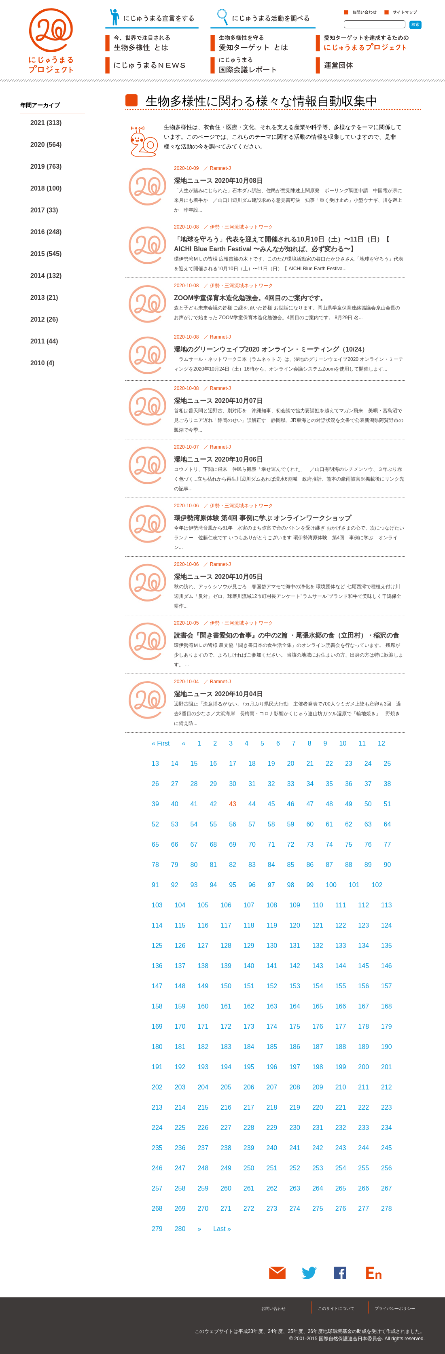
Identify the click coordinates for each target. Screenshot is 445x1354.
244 (363, 1147)
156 (363, 986)
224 (157, 1127)
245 (386, 1147)
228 (249, 1127)
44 (252, 804)
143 (317, 965)
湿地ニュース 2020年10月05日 (218, 576)
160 (202, 1006)
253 (317, 1168)
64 (387, 824)
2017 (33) (44, 210)
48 (329, 804)
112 (363, 905)
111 (340, 905)
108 (272, 905)
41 (194, 804)
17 (232, 763)
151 (249, 986)
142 (294, 965)
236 (180, 1147)
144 (340, 965)
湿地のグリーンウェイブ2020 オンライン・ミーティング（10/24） (271, 349)
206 (249, 1087)
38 (387, 783)
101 (354, 884)
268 (157, 1208)
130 (272, 945)
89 (368, 864)
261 (249, 1188)
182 (202, 1046)
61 (329, 824)
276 (340, 1208)
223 (386, 1107)
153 (294, 986)
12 (381, 743)
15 (194, 763)
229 (272, 1127)
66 (174, 844)
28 (194, 783)
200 (363, 1067)
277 (363, 1208)
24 (368, 763)
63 (368, 824)
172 (225, 1026)
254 (340, 1168)
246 (157, 1168)
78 (155, 864)
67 (194, 844)
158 (157, 1006)
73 (310, 844)
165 (317, 1006)
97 (271, 884)
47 (310, 804)
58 (271, 824)
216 (225, 1107)
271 (225, 1208)
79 (174, 864)
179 (386, 1026)
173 (249, 1026)
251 (272, 1168)
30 (232, 783)
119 (272, 925)
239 (249, 1147)
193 (202, 1067)
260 (225, 1188)
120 (294, 925)
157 (386, 986)
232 (340, 1127)
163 (272, 1006)
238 (225, 1147)
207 (272, 1087)
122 (340, 925)
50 (368, 804)
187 (317, 1046)
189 (363, 1046)
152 (272, 986)
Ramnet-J (220, 168)
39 (155, 804)
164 (294, 1006)
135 (386, 945)
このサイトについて (336, 1308)
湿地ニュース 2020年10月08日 (218, 180)
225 (180, 1127)
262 (272, 1188)
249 (225, 1168)
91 (155, 884)
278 (386, 1208)
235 (157, 1147)
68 (213, 844)
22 (329, 763)
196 (272, 1067)
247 (180, 1168)
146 (386, 965)
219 (294, 1107)
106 (225, 905)
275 (317, 1208)
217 (249, 1107)
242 (317, 1147)
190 (386, 1046)
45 (271, 804)
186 (294, 1046)
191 (157, 1067)
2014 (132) (45, 275)
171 (202, 1026)
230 (294, 1127)
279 (157, 1228)
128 (225, 945)
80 (194, 864)
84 (271, 864)
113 (386, 905)
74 (329, 844)
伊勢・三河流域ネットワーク (241, 227)
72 (291, 844)
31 (252, 783)
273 (272, 1208)
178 (363, 1026)
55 (213, 824)
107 (249, 905)
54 (194, 824)
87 (329, 864)
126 (180, 945)
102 (377, 884)
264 (317, 1188)
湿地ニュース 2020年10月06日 (218, 459)
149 (202, 986)
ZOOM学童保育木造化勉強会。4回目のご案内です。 (250, 298)
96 (252, 884)
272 (249, 1208)
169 (157, 1026)
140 (249, 965)
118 (249, 925)
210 (340, 1087)
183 (225, 1046)
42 (213, 804)
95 (232, 884)
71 (271, 844)
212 (386, 1087)
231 (317, 1127)
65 (155, 844)
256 (386, 1168)
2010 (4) (42, 363)
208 (294, 1087)
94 (213, 884)
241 (294, 1147)
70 (252, 844)
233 (363, 1127)
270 (202, 1208)
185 (272, 1046)
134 (363, 945)
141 (272, 965)
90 (387, 864)
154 (317, 986)
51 (387, 804)
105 (202, 905)
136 (157, 965)
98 (291, 884)
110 (317, 905)
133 (340, 945)
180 (157, 1046)
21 (310, 763)
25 (387, 763)
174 (272, 1026)
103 (157, 905)
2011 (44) (44, 341)
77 (387, 844)
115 (180, 925)
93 (194, 884)
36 (348, 783)
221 (340, 1107)
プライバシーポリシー (395, 1308)
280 (180, 1228)
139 (225, 965)
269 (180, 1208)
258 (180, 1188)
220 (317, 1107)
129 (249, 945)
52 (155, 824)
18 (252, 763)
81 (213, 864)
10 (343, 743)
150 (225, 986)
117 (225, 925)
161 (225, 1006)
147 (157, 986)
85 (291, 864)
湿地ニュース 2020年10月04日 (218, 694)
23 (348, 763)
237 (202, 1147)
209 (317, 1087)
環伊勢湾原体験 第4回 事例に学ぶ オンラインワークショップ (262, 518)
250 (249, 1168)
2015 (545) (45, 253)
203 (180, 1087)
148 (180, 986)
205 (225, 1087)
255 (363, 1168)
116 (202, 925)
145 (363, 965)
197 (294, 1067)
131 (294, 945)
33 (291, 783)
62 (348, 824)
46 (291, 804)
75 (348, 844)
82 (232, 864)
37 (368, 783)
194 (225, 1067)
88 (348, 864)
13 (155, 763)
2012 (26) (44, 319)
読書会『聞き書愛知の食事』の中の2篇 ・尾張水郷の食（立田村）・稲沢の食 (286, 635)
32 (271, 783)
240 (272, 1147)
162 (249, 1006)
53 (174, 824)
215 (202, 1107)
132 (317, 945)
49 (348, 804)
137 (180, 965)
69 (232, 844)
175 (294, 1026)
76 (368, 844)
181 (180, 1046)
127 (202, 945)
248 (202, 1168)
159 (180, 1006)
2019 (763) (45, 166)
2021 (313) (45, 122)
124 (386, 925)
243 (340, 1147)
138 (202, 965)
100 (331, 884)
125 (157, 945)
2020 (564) (45, 144)
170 (180, 1026)
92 (174, 884)
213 (157, 1107)
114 (157, 925)
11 (362, 743)
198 (317, 1067)
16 (213, 763)
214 (180, 1107)
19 (271, 763)
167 (363, 1006)
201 (386, 1067)
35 (329, 783)
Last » (222, 1228)
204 (202, 1087)
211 (363, 1087)
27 (174, 783)
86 (310, 864)
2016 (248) (45, 232)
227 (225, 1127)
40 (174, 804)
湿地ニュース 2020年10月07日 (218, 400)
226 (202, 1127)
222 (363, 1107)
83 (252, 864)
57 (252, 824)
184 (249, 1046)
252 (294, 1168)
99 (310, 884)
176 (317, 1026)
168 (386, 1006)
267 (386, 1188)
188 (340, 1046)
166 (340, 1006)
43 (232, 804)
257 (157, 1188)
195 (249, 1067)
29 (213, 783)
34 (310, 783)
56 (232, 824)
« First (161, 743)
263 (294, 1188)
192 (180, 1067)
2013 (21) (44, 297)
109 (294, 905)
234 (386, 1127)
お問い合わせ (273, 1308)
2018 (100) (45, 188)
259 (202, 1188)
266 (363, 1188)
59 (291, 824)
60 (310, 824)
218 (272, 1107)
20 (291, 763)
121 (317, 925)
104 (180, 905)
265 (340, 1188)
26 (155, 783)
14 (174, 763)
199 (340, 1067)
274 (294, 1208)
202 (157, 1087)
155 (340, 986)
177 (340, 1026)
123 (363, 925)
